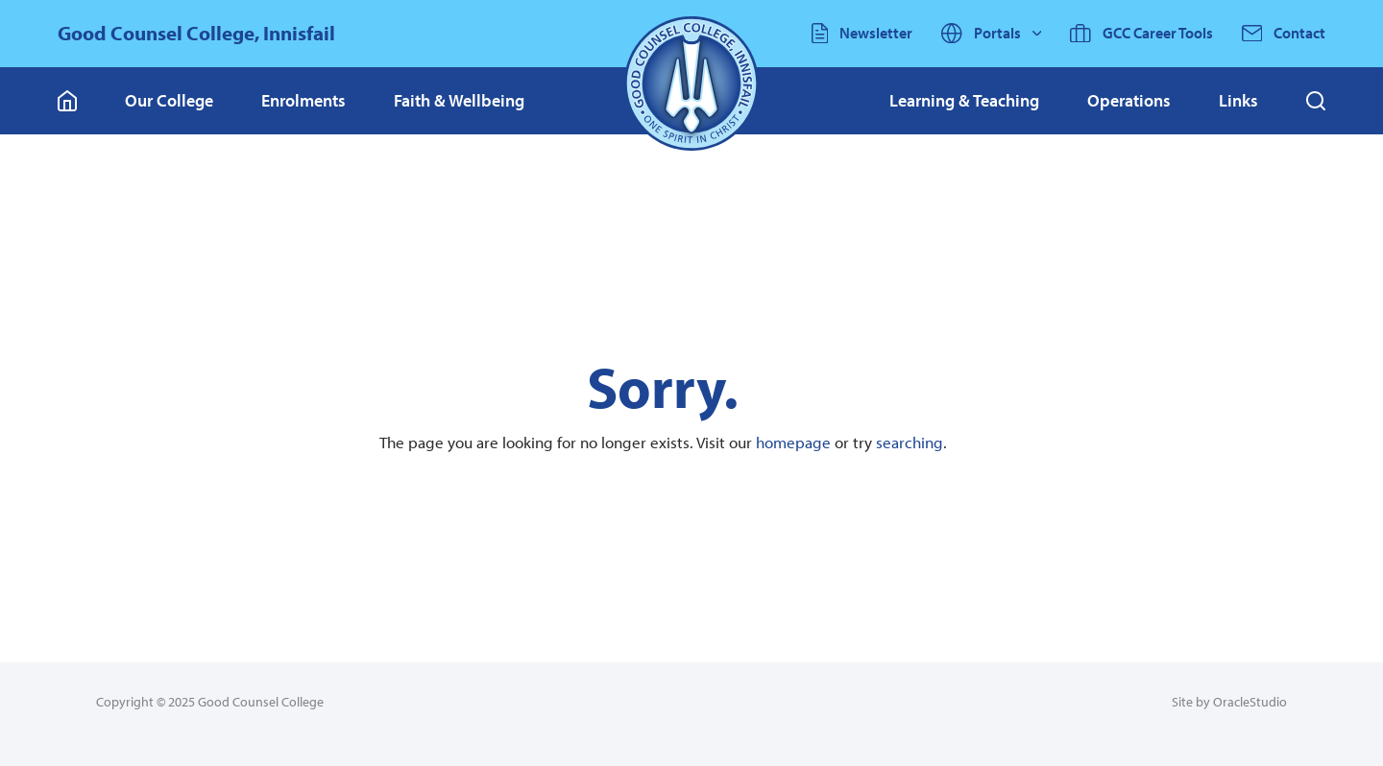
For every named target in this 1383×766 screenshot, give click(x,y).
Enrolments (303, 100)
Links (1238, 100)
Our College (169, 100)
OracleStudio (1250, 701)
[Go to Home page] (67, 100)
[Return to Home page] (691, 83)
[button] (1315, 100)
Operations (1129, 100)
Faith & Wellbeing (459, 100)
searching (909, 442)
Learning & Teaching (964, 100)
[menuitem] (169, 100)
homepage (793, 442)
